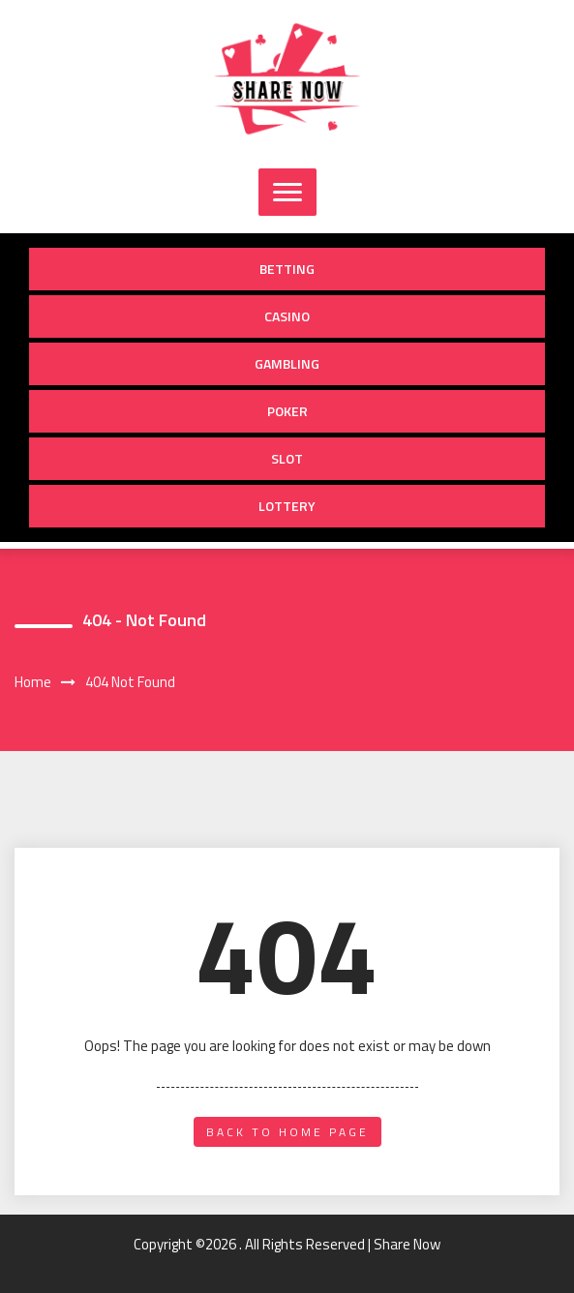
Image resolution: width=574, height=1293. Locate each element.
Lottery (287, 506)
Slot (287, 458)
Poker (287, 411)
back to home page (287, 1132)
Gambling (287, 363)
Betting (287, 268)
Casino (287, 316)
